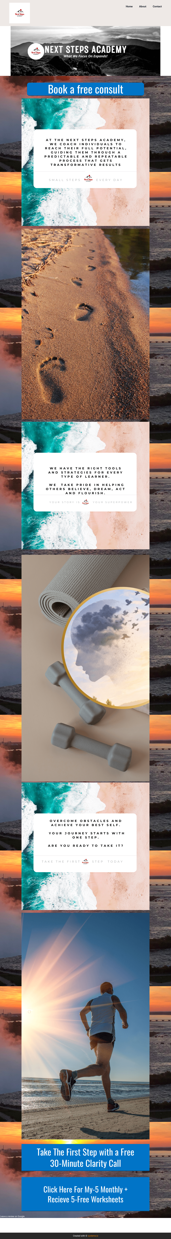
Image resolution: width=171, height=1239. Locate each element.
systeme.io (93, 1236)
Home (129, 6)
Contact (157, 6)
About (142, 6)
